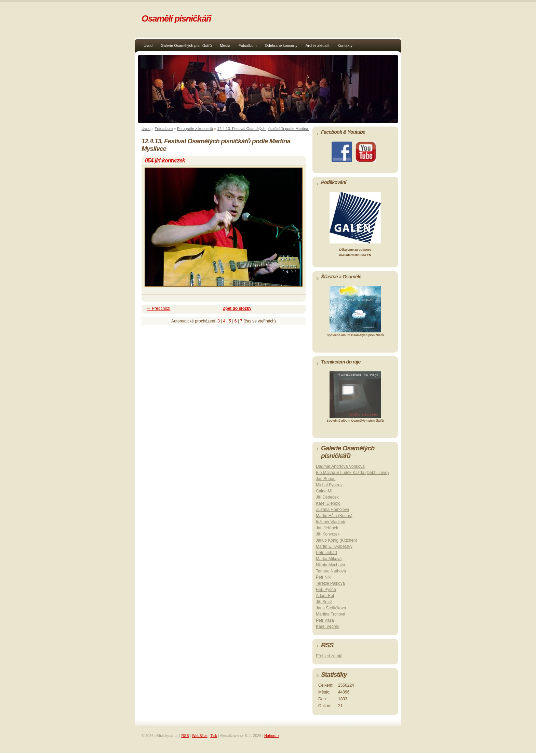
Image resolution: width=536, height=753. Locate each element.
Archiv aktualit (318, 45)
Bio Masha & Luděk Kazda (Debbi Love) (352, 472)
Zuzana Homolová (332, 509)
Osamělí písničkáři (176, 18)
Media (225, 45)
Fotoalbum (248, 45)
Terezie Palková (330, 583)
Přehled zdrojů (329, 655)
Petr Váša (325, 620)
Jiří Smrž (324, 601)
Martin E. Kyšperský (334, 546)
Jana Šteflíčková (331, 608)
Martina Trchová (330, 614)
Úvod (148, 45)
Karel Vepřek (327, 626)
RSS (185, 736)
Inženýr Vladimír (331, 521)
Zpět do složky (237, 308)
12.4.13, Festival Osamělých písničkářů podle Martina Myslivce (270, 129)
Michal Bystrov (329, 485)
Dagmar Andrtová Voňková (340, 466)
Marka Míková (328, 558)
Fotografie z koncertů (195, 129)
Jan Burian (325, 478)
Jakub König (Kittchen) (336, 540)
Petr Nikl (323, 577)
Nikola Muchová (330, 565)
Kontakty (345, 45)
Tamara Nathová (331, 571)
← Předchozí (158, 308)
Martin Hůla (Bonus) (334, 515)
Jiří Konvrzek (327, 534)
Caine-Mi (324, 491)
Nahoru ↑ (271, 736)
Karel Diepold (328, 503)
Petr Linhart (326, 552)
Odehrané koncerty (281, 45)
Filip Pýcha (326, 589)
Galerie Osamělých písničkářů (186, 45)
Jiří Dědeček (327, 497)
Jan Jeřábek (327, 528)
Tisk (213, 736)
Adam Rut (325, 595)
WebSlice (199, 736)
